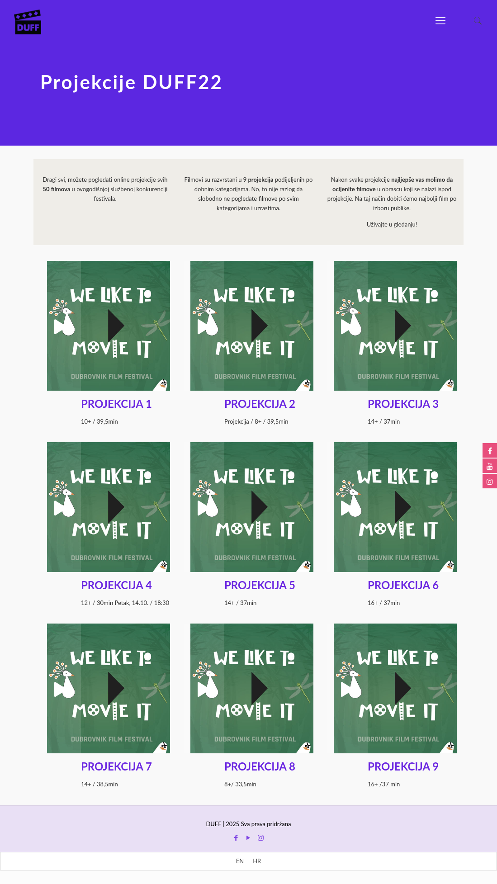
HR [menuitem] (257, 861)
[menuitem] (240, 861)
